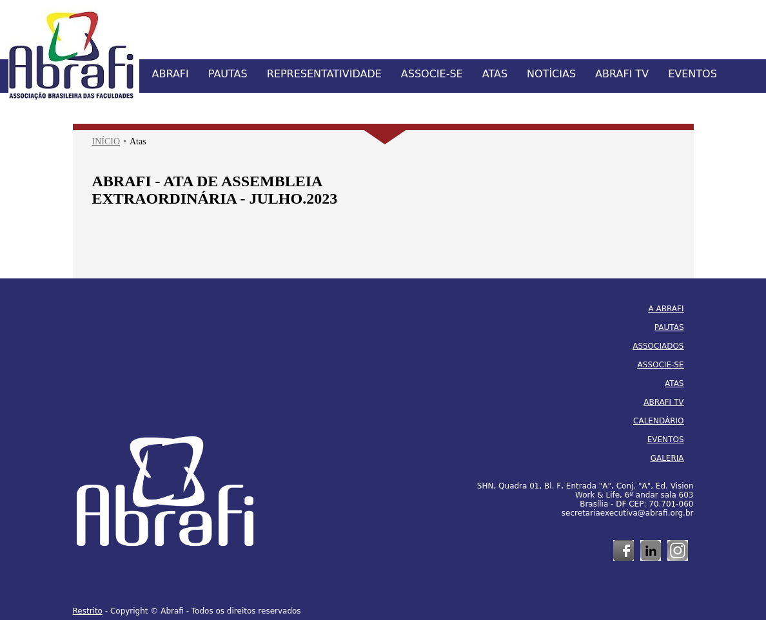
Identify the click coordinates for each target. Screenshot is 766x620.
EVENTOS (692, 74)
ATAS (494, 74)
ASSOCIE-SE (432, 74)
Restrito (88, 610)
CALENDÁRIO (658, 420)
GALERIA (667, 458)
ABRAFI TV (622, 74)
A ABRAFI (666, 308)
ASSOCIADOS (658, 346)
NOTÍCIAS (551, 74)
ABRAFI (170, 74)
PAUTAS (228, 74)
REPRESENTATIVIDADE (324, 74)
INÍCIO (106, 141)
